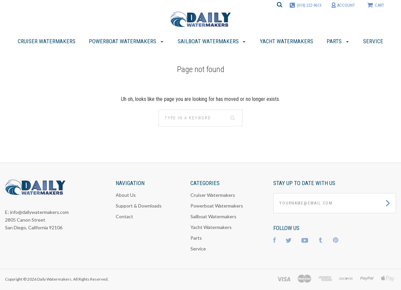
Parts (196, 238)
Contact (124, 216)
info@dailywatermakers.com (39, 212)
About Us (126, 195)
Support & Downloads (139, 206)
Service (198, 248)
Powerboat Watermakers (216, 206)
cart (375, 5)
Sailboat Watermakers (213, 216)
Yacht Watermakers (211, 227)
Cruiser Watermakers (212, 195)
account (343, 5)
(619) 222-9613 (309, 5)
